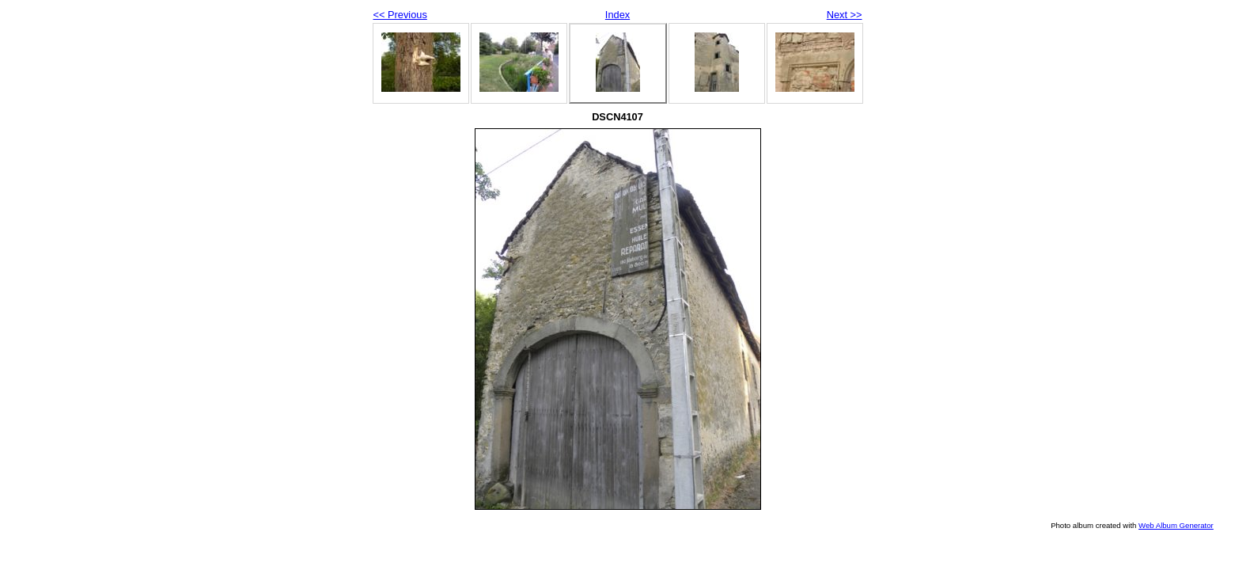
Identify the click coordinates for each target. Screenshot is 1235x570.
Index (617, 15)
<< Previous (400, 15)
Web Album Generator (1176, 525)
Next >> (844, 15)
